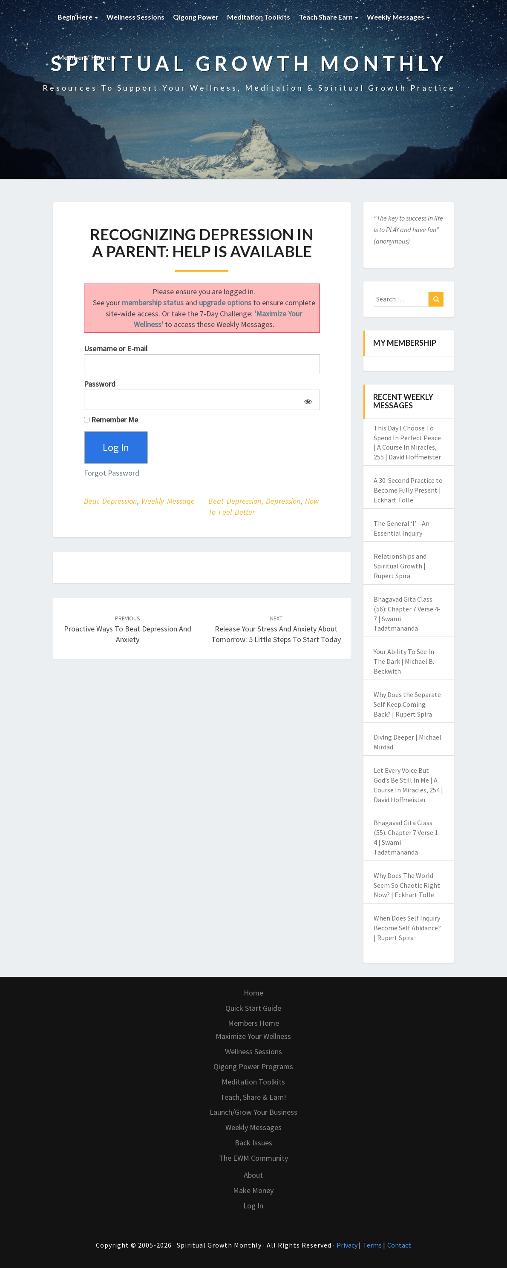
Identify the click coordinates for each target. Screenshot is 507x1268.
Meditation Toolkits (258, 17)
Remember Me (111, 420)
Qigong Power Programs (253, 1066)
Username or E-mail (115, 348)
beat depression (234, 501)
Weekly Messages (398, 17)
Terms (373, 1245)
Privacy (348, 1245)
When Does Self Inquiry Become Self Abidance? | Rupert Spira (407, 928)
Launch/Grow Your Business (253, 1112)
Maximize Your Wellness (253, 1036)
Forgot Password (111, 473)
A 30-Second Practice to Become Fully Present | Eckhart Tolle (408, 490)
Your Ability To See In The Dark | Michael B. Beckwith (404, 661)
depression (283, 501)
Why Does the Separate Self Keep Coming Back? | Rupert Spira (407, 704)
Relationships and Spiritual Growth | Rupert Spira (400, 566)
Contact (399, 1245)
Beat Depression (110, 501)
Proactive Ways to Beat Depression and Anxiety (127, 629)
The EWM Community (253, 1158)
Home (253, 993)
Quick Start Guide (253, 1008)
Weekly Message (168, 501)
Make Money (253, 1190)
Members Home (253, 1023)
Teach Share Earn (328, 17)
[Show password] (306, 400)
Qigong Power (196, 17)
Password (99, 384)
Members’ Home (87, 57)
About (253, 1175)
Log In (253, 1206)
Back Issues (253, 1143)
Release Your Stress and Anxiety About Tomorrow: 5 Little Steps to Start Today (276, 629)
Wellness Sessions (135, 17)
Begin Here (78, 17)
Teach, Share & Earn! (253, 1097)
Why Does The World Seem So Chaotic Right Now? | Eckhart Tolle (407, 885)
